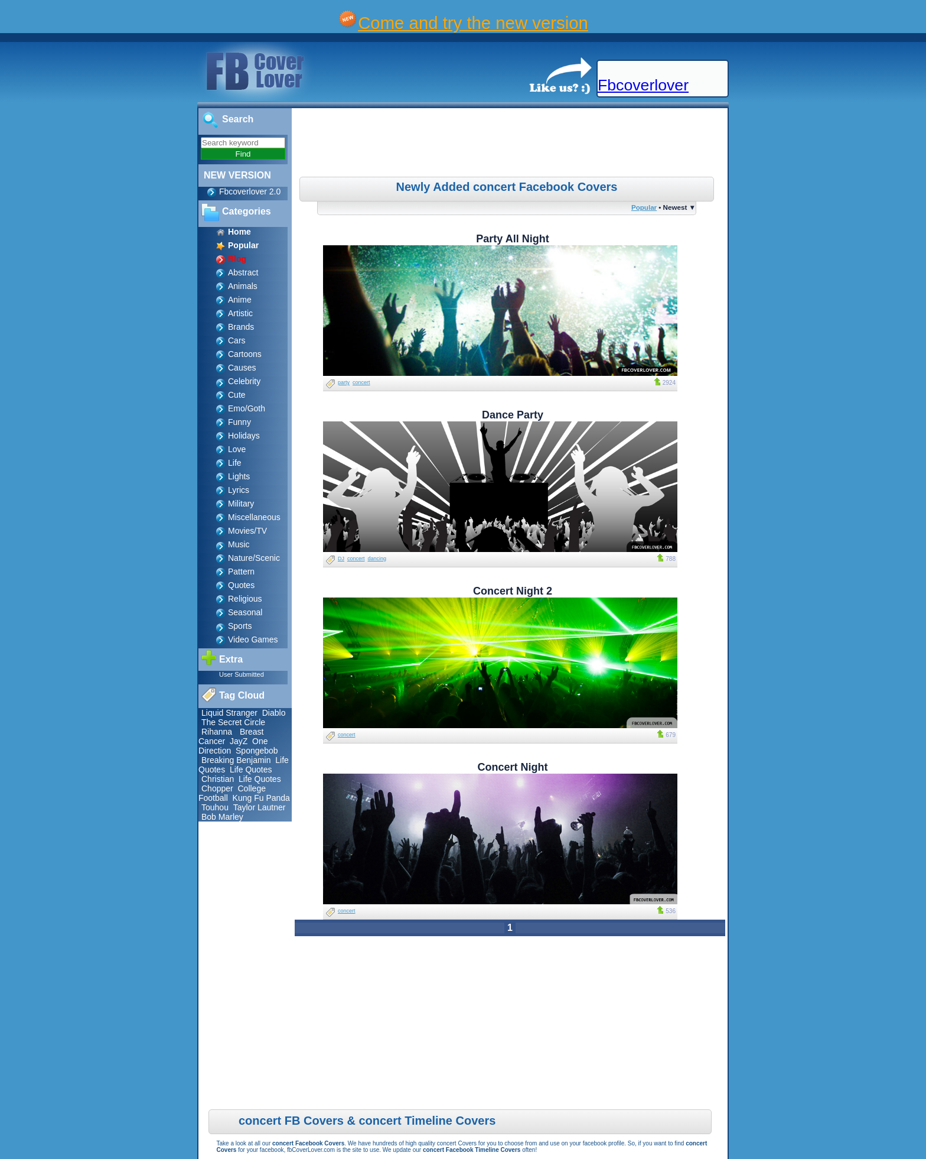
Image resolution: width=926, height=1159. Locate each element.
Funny (239, 422)
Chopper (217, 788)
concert (361, 382)
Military (241, 503)
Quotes (241, 585)
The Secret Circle (233, 722)
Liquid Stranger (229, 713)
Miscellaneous (254, 517)
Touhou (215, 807)
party (344, 382)
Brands (241, 327)
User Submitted (241, 674)
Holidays (244, 435)
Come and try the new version (473, 23)
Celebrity (244, 381)
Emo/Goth (246, 408)
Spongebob (257, 750)
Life (235, 463)
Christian (217, 779)
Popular (644, 207)
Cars (237, 340)
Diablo (274, 713)
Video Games (253, 639)
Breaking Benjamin (236, 760)
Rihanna (216, 731)
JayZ (238, 741)
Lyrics (238, 490)
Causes (242, 367)
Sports (240, 626)
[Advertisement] (511, 144)
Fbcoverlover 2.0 (250, 191)
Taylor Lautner (259, 807)
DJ (341, 558)
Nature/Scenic (254, 558)
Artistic (240, 313)
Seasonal (245, 612)
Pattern (241, 571)
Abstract (243, 272)
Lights (239, 476)
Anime (240, 299)
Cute (237, 395)
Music (239, 544)
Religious (245, 598)
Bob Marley (222, 817)
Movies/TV (247, 530)
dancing (377, 558)
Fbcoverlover (643, 85)
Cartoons (245, 354)
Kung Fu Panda (261, 798)
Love (237, 449)
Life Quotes (251, 769)
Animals (242, 286)
